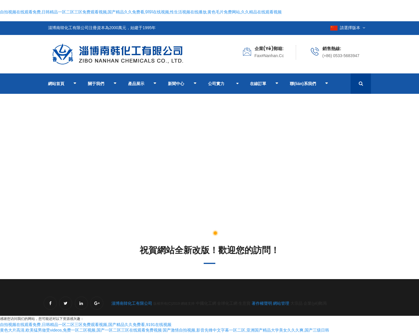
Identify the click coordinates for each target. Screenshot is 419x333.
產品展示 (142, 84)
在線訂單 (264, 84)
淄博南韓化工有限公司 (131, 303)
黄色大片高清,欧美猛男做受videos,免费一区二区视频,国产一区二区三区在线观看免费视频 (81, 330)
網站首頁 (62, 84)
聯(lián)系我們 (309, 84)
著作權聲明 (262, 303)
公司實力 (216, 83)
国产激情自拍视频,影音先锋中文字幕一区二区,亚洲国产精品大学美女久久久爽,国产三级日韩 (246, 330)
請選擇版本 (347, 27)
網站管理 (281, 303)
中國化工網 (206, 303)
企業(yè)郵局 (315, 303)
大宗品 (296, 303)
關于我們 (102, 84)
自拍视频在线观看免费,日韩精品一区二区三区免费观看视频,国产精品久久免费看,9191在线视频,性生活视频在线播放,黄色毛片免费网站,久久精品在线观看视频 (141, 12)
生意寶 (244, 303)
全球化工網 (227, 303)
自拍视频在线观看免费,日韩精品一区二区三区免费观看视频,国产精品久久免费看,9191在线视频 (85, 324)
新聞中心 (182, 84)
